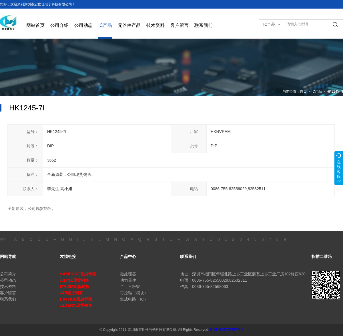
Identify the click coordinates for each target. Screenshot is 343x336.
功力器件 (128, 280)
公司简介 (8, 274)
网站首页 (35, 25)
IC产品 (105, 25)
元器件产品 (129, 25)
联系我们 (203, 25)
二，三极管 (130, 286)
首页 (303, 92)
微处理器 (128, 274)
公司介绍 (59, 25)
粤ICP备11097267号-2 (226, 330)
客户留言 (179, 25)
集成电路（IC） (134, 299)
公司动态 (83, 25)
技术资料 (155, 25)
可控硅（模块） (134, 293)
